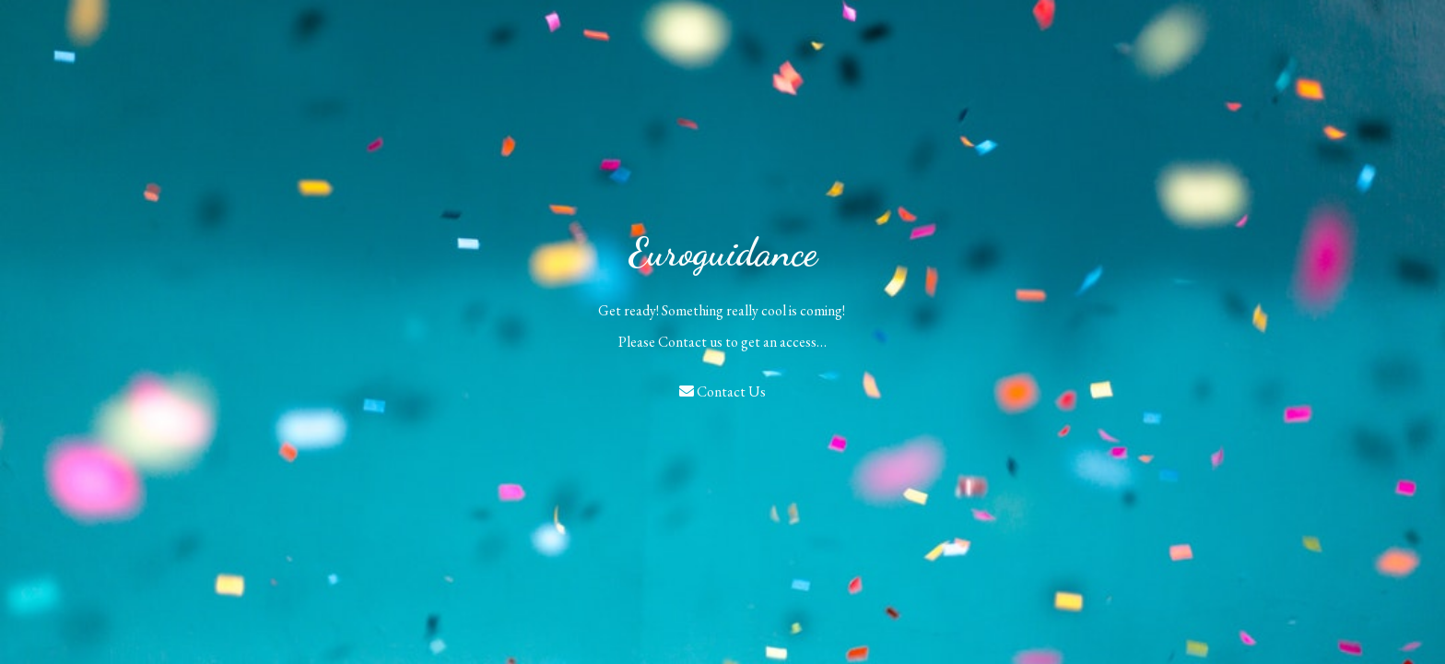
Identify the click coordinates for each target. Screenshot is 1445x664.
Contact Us (722, 391)
